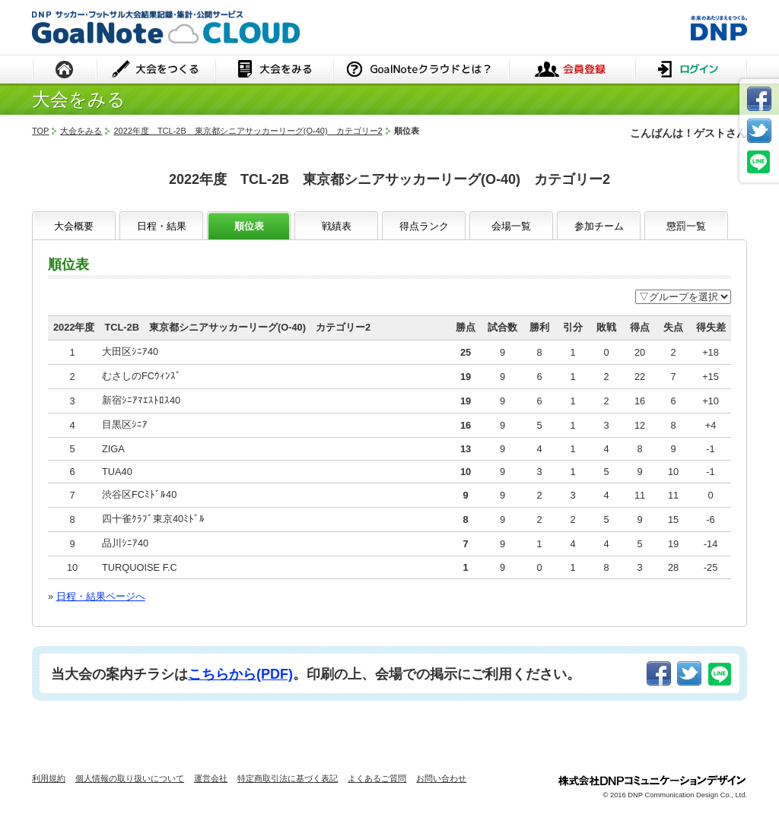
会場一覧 (511, 226)
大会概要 (74, 226)
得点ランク (424, 226)
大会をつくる (156, 70)
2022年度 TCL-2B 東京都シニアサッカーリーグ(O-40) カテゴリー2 (247, 130)
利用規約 (48, 778)
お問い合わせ (441, 778)
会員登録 (572, 70)
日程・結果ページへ (100, 596)
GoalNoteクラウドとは (421, 70)
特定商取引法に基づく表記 (287, 778)
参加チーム (599, 226)
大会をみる (274, 70)
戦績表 (336, 226)
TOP (40, 130)
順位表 (249, 226)
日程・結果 (161, 226)
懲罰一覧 (686, 226)
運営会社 (210, 778)
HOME (64, 70)
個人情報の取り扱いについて (129, 778)
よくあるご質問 (377, 778)
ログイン (691, 70)
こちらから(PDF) (240, 674)
